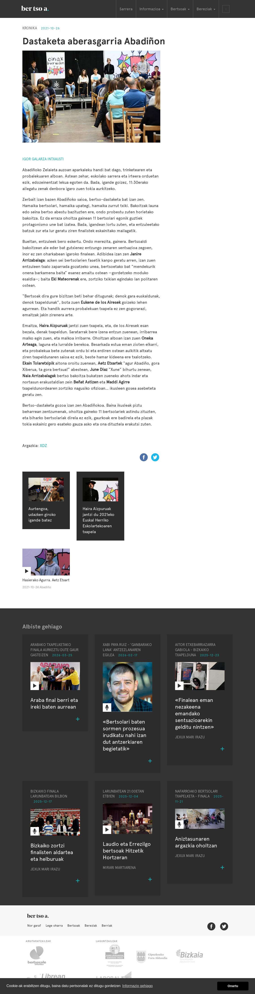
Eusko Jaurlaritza (114, 956)
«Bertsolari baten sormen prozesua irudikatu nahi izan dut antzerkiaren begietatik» (124, 735)
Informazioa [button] (151, 9)
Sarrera (126, 9)
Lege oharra (54, 925)
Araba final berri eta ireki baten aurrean (54, 703)
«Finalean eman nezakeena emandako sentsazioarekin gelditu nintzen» (194, 713)
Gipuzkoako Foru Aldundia (154, 956)
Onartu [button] (233, 986)
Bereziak (91, 925)
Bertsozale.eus (40, 956)
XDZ (43, 445)
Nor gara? (34, 925)
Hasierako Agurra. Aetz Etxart (45, 580)
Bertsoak (73, 925)
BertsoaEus (41, 8)
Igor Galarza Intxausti (43, 159)
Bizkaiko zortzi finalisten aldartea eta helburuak (51, 852)
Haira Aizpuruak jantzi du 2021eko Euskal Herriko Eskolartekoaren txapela (98, 520)
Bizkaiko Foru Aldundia (194, 956)
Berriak (107, 925)
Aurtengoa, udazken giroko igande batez (42, 514)
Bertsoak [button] (180, 9)
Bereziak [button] (206, 9)
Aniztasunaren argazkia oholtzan (196, 842)
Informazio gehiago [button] (137, 986)
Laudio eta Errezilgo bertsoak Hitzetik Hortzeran (127, 851)
